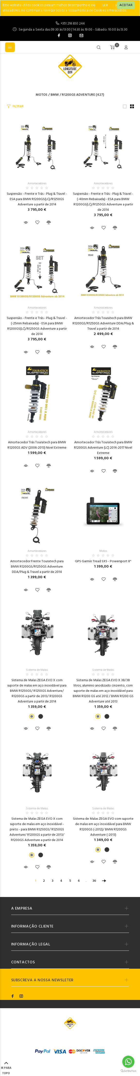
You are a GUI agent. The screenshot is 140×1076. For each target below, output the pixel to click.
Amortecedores (37, 183)
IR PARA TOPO (6, 1068)
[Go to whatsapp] (128, 1062)
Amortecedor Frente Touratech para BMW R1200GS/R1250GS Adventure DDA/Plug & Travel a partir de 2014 (37, 567)
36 (94, 881)
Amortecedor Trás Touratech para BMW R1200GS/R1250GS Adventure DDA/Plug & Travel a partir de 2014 (103, 323)
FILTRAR (18, 106)
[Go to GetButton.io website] (128, 1071)
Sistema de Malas (37, 670)
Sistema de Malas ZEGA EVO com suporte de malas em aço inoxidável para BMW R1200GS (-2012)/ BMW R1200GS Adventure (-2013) (103, 827)
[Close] (126, 5)
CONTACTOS (23, 962)
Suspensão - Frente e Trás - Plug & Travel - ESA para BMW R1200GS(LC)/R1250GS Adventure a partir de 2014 (37, 199)
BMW (55, 95)
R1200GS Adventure (78, 95)
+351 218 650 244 (73, 23)
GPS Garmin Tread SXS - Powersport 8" (103, 561)
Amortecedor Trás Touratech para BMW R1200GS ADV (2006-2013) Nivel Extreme (37, 445)
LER (105, 5)
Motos (41, 95)
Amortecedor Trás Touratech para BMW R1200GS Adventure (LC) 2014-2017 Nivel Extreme (103, 448)
